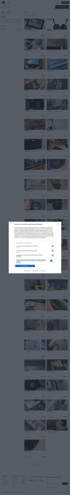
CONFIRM (25, 265)
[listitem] (35, 243)
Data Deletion (27, 270)
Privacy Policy (43, 270)
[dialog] (35, 247)
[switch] (52, 246)
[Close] (58, 224)
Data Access (35, 270)
